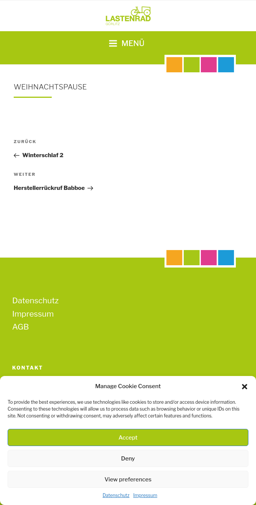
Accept (127, 437)
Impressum (145, 495)
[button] (244, 386)
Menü (126, 43)
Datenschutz (116, 495)
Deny (128, 458)
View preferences (128, 479)
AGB (20, 326)
